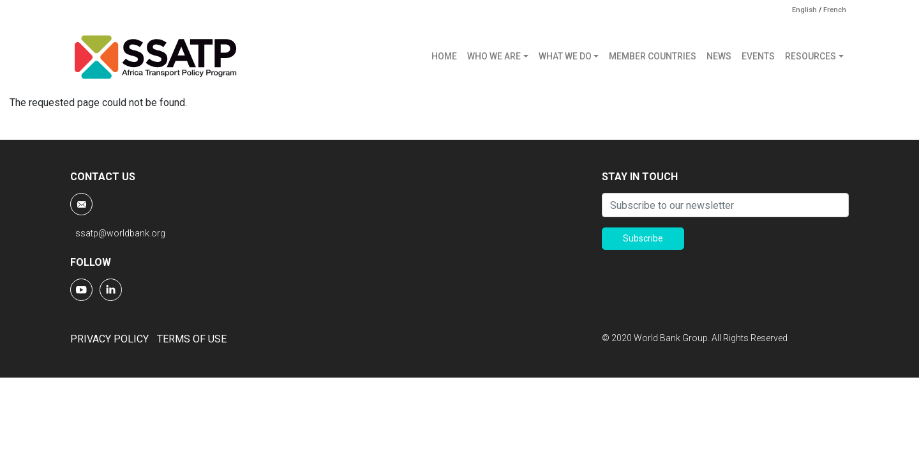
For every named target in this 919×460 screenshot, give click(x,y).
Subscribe (643, 238)
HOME (444, 56)
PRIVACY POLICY (109, 339)
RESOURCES (810, 56)
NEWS (718, 56)
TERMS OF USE (192, 339)
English (804, 10)
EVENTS (758, 56)
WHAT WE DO (565, 56)
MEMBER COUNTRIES (652, 56)
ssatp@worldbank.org (120, 233)
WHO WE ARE (494, 56)
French (834, 10)
